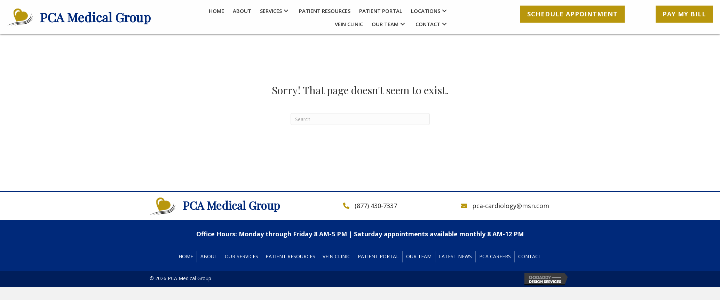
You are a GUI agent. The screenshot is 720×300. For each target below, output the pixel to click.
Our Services (241, 256)
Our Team (419, 256)
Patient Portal (378, 256)
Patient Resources (290, 256)
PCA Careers (495, 256)
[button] (286, 11)
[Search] (360, 119)
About (208, 256)
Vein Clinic (336, 256)
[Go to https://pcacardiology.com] (97, 17)
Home (186, 256)
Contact (529, 256)
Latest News (455, 256)
